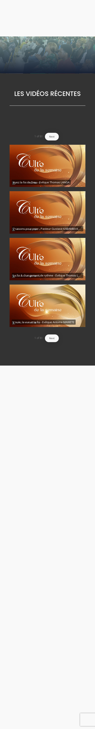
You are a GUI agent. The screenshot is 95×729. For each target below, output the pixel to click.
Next (52, 136)
